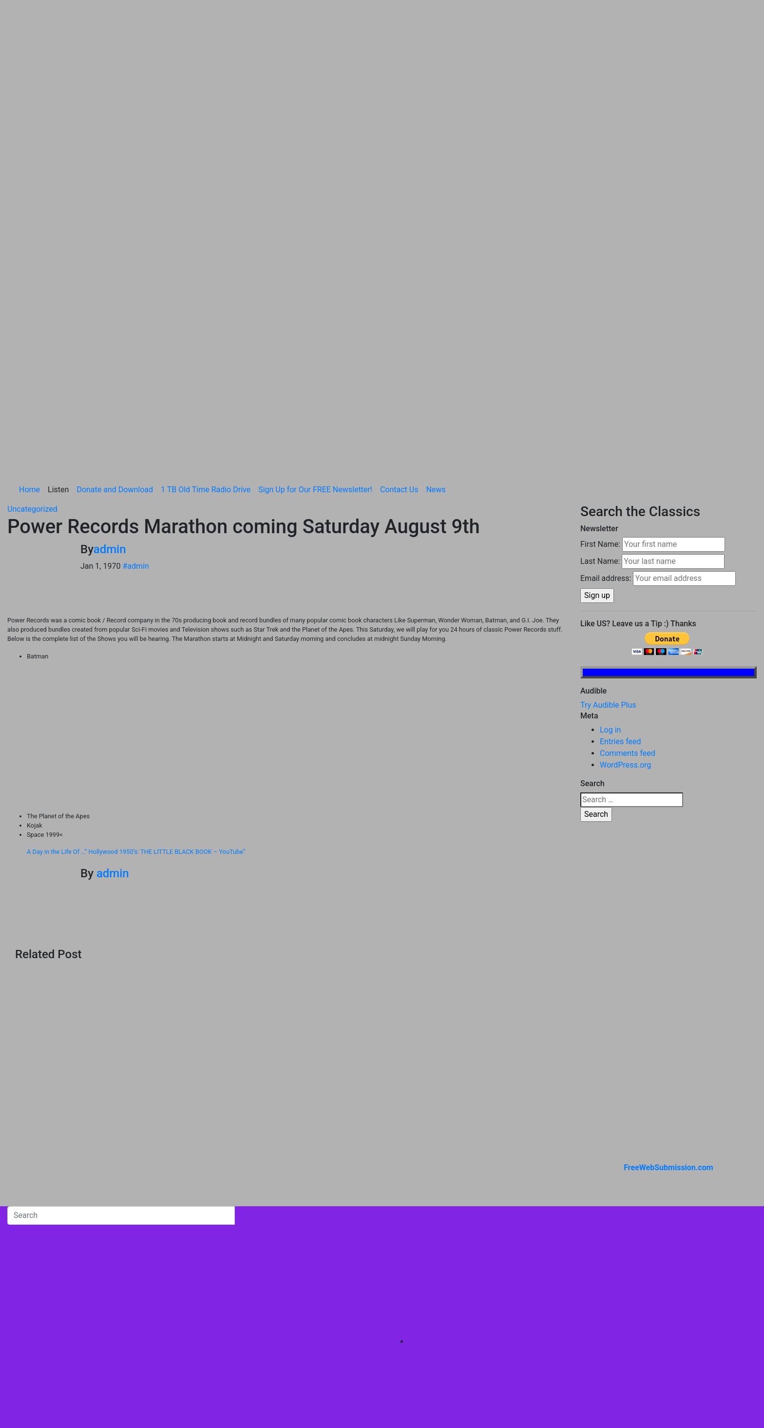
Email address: (605, 395)
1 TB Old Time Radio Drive (205, 306)
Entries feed (620, 558)
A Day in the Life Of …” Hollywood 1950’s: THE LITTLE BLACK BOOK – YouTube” (136, 669)
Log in (610, 547)
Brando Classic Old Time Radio (60, 1250)
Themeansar (210, 1289)
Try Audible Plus (608, 522)
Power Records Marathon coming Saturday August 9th (243, 343)
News (435, 306)
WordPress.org (625, 582)
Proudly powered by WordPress (62, 1289)
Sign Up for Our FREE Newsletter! (315, 306)
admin (110, 366)
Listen (58, 306)
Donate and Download (114, 306)
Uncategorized (32, 326)
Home (29, 306)
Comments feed (627, 570)
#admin (135, 383)
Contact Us (399, 306)
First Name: (600, 361)
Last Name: (600, 378)
